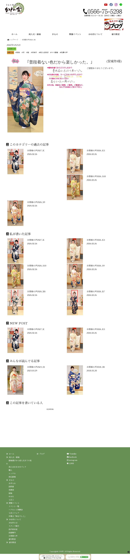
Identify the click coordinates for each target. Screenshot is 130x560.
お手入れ (12, 483)
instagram (72, 460)
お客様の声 (13, 536)
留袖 (10, 493)
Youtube (71, 454)
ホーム (11, 454)
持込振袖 (12, 477)
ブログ (42, 454)
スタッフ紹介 (14, 526)
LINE (71, 463)
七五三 (11, 500)
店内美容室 (13, 529)
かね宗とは (13, 523)
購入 (10, 470)
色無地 (11, 490)
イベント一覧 (14, 506)
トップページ (12, 40)
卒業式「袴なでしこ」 (17, 516)
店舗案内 (12, 533)
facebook (72, 457)
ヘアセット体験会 (16, 510)
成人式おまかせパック (17, 467)
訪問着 (11, 487)
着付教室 (12, 539)
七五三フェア (14, 513)
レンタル (12, 473)
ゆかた (11, 496)
